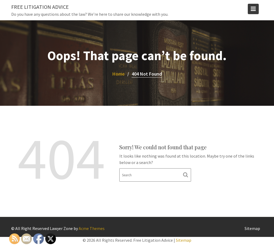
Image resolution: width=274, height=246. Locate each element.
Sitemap (252, 228)
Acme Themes (92, 228)
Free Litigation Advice (40, 6)
